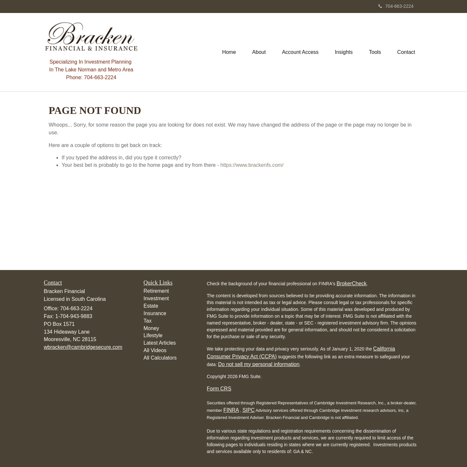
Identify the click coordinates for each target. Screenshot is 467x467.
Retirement (156, 291)
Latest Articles (160, 343)
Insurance (155, 313)
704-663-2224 (395, 6)
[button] (259, 52)
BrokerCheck (351, 283)
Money (151, 328)
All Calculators (160, 358)
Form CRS (219, 388)
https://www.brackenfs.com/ (251, 165)
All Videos (155, 350)
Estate (151, 306)
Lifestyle (153, 335)
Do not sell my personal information (259, 364)
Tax (148, 321)
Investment (156, 298)
